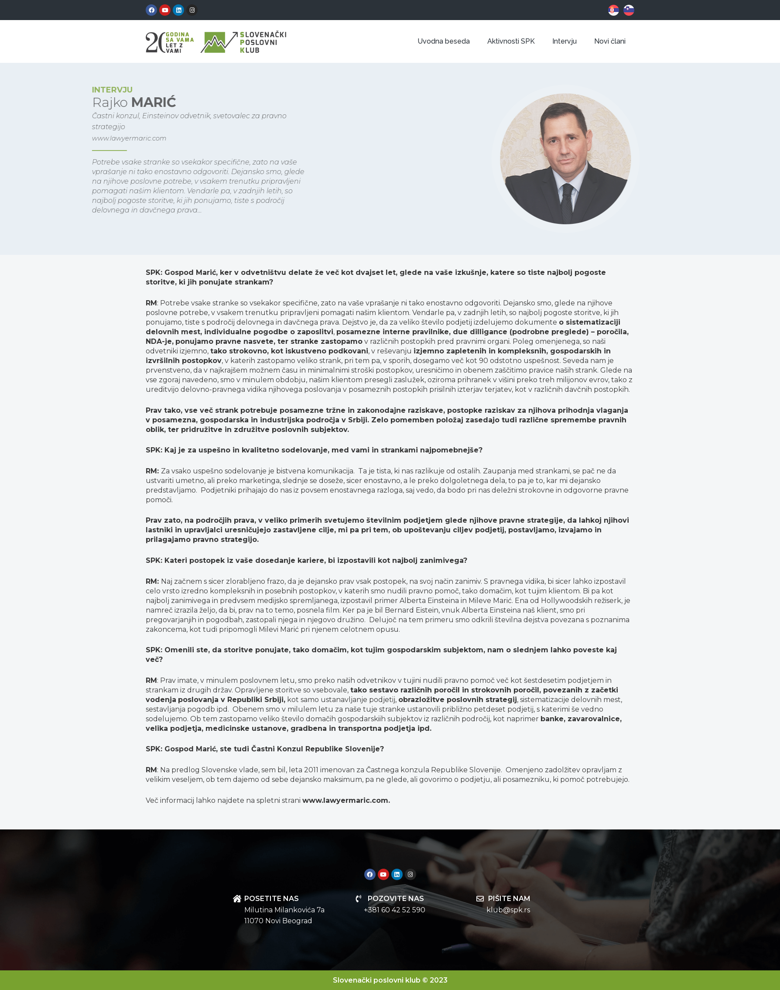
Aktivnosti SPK (511, 41)
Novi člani (610, 41)
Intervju (564, 41)
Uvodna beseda (443, 41)
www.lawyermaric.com (81, 138)
